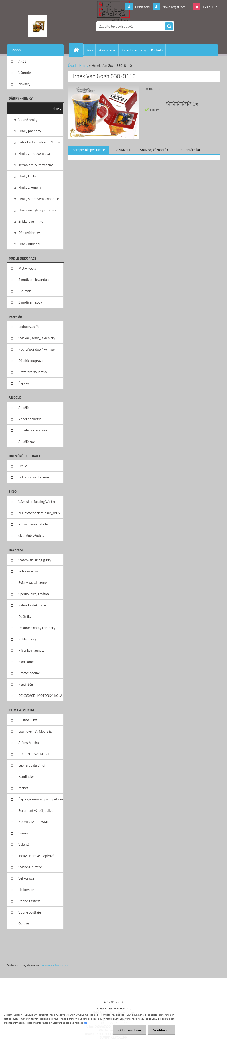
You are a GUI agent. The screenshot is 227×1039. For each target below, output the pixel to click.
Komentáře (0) (189, 149)
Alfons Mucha (28, 742)
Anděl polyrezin (29, 418)
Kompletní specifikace (88, 149)
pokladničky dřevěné (33, 477)
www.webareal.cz (55, 965)
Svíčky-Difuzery (30, 867)
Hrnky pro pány (29, 130)
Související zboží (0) (154, 149)
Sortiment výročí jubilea (35, 810)
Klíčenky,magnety (31, 650)
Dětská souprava (30, 360)
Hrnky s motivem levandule (38, 198)
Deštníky (24, 616)
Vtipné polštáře (29, 912)
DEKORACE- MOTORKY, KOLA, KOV (40, 697)
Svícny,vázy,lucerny (32, 582)
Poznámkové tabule (33, 524)
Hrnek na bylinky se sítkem (38, 210)
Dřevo (22, 466)
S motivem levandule (33, 279)
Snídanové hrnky (30, 221)
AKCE (22, 61)
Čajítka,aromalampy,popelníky (40, 799)
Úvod (72, 65)
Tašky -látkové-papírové (36, 855)
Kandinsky (26, 776)
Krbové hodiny (29, 673)
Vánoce (23, 833)
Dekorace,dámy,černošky (36, 627)
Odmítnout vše (129, 1030)
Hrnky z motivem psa (34, 153)
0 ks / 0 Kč (209, 7)
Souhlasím (161, 1030)
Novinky (24, 83)
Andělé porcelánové (32, 430)
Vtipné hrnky (27, 119)
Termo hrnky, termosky (35, 164)
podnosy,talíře (28, 326)
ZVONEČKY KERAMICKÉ (36, 821)
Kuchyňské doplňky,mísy (36, 349)
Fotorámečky (28, 571)
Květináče (25, 684)
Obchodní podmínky (134, 50)
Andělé (23, 407)
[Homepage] (78, 49)
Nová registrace (174, 7)
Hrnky (56, 108)
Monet (23, 787)
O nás (89, 50)
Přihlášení (142, 7)
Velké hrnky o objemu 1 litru (39, 142)
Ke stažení (122, 149)
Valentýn (24, 844)
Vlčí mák (24, 291)
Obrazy (23, 923)
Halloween (26, 889)
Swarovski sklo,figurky (34, 560)
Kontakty (157, 50)
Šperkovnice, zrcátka (33, 593)
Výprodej (24, 72)
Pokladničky (27, 639)
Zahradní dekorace (32, 605)
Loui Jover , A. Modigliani (36, 731)
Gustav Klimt (27, 720)
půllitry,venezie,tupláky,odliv (39, 513)
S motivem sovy (30, 302)
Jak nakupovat (107, 50)
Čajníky (23, 383)
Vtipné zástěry (29, 901)
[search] (169, 26)
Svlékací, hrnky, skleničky (36, 338)
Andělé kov (26, 441)
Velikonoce (26, 878)
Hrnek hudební (29, 244)
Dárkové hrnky (29, 232)
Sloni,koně (26, 661)
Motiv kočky (27, 268)
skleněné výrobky (31, 535)
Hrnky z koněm (29, 187)
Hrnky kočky (27, 176)
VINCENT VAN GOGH (33, 754)
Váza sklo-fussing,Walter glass (36, 503)
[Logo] (37, 26)
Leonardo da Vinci (31, 765)
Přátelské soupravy (32, 371)
